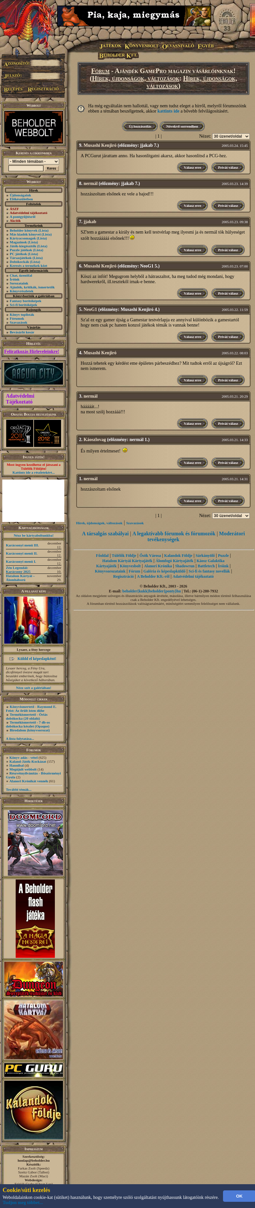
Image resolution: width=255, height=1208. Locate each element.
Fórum (100, 70)
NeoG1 (90, 309)
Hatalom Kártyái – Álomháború (20, 578)
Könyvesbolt (130, 566)
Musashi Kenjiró (100, 145)
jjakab (90, 221)
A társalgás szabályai (105, 533)
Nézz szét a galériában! (33, 688)
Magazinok (18, 242)
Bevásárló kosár (22, 332)
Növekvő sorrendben (182, 126)
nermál (91, 183)
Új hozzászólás (140, 126)
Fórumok (17, 318)
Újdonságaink (20, 195)
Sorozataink (19, 283)
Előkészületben (21, 199)
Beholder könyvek (24, 230)
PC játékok (18, 254)
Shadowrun (184, 566)
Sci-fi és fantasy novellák (209, 571)
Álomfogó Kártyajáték (174, 560)
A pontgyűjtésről (23, 217)
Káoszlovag (95, 439)
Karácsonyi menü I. (21, 561)
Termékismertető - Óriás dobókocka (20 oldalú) (26, 716)
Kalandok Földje (178, 555)
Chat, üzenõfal (21, 275)
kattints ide (168, 111)
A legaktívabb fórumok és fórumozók (173, 533)
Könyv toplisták (22, 314)
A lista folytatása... (20, 739)
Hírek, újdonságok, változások (135, 78)
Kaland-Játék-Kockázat (27, 761)
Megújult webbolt (23, 769)
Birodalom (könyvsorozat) (30, 730)
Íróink (15, 279)
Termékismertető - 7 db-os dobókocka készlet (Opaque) (28, 724)
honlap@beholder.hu (34, 1160)
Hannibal (16, 765)
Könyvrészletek (22, 291)
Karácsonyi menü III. (22, 545)
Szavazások (18, 322)
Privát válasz (228, 167)
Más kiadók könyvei (25, 234)
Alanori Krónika (158, 566)
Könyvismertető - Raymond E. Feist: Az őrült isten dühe (31, 708)
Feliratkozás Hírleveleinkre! (31, 351)
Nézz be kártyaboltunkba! (34, 535)
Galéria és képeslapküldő (164, 571)
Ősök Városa (150, 555)
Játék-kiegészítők (23, 246)
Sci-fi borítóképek (23, 305)
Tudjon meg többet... (23, 1202)
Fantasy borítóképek (25, 301)
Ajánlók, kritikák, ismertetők (32, 287)
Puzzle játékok (21, 250)
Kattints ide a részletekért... (33, 472)
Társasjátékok (21, 258)
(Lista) (44, 230)
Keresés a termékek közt (28, 266)
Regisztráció (123, 576)
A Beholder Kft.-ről (153, 576)
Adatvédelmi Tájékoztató (20, 399)
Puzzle (223, 555)
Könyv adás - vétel (23, 757)
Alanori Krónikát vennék (28, 781)
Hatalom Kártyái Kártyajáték (127, 560)
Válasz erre (192, 167)
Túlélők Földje (124, 555)
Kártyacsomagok (23, 238)
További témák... (18, 789)
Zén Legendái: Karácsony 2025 (18, 569)
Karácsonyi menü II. (22, 553)
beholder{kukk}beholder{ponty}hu (151, 591)
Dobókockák (19, 262)
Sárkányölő (205, 555)
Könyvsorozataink (110, 571)
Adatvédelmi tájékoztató (193, 576)
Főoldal (102, 555)
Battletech (206, 566)
